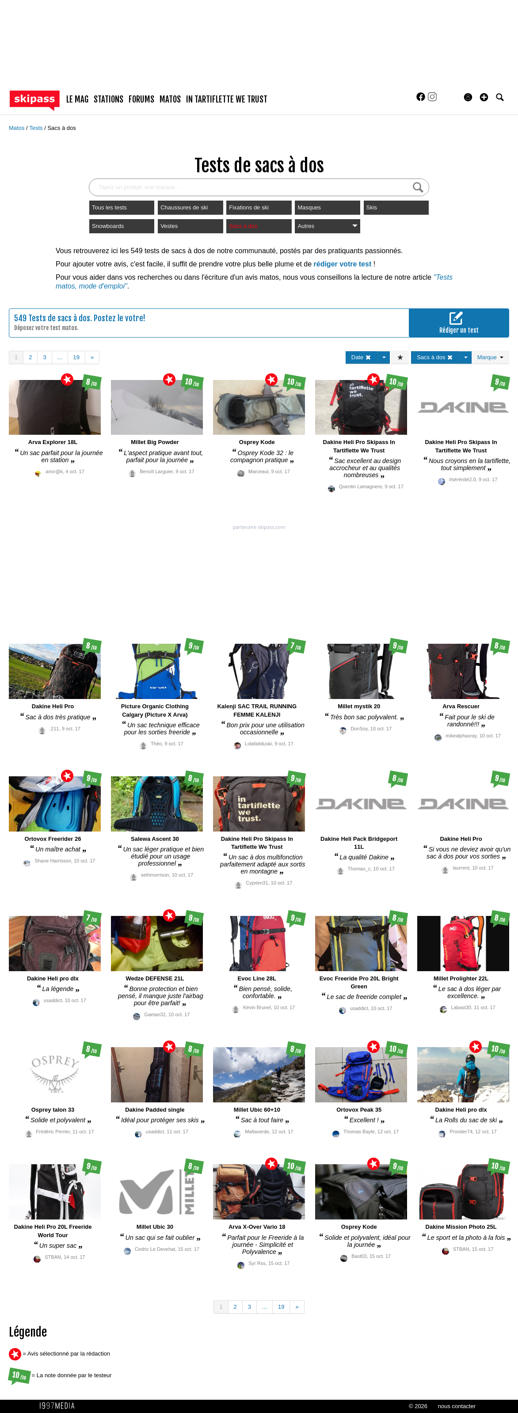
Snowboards (108, 226)
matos (170, 99)
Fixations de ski (249, 207)
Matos (17, 128)
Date (361, 357)
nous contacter (457, 1406)
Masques (309, 207)
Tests (36, 128)
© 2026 (418, 1406)
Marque (490, 357)
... (59, 357)
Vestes (169, 226)
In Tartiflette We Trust (226, 99)
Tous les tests (109, 207)
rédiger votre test (343, 264)
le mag (77, 99)
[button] (484, 97)
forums (141, 99)
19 (76, 357)
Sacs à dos (61, 128)
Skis (371, 207)
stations (108, 99)
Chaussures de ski (184, 207)
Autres (327, 226)
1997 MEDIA (59, 1406)
